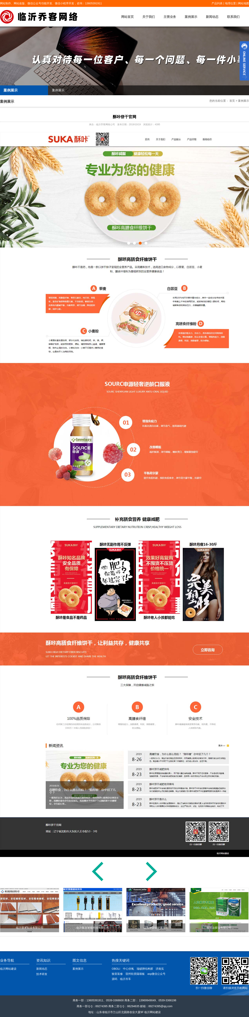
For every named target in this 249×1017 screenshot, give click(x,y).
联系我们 (233, 16)
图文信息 (80, 960)
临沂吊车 (125, 978)
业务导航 (7, 960)
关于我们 (148, 16)
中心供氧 (128, 968)
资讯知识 (43, 960)
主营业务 (170, 16)
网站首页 (127, 16)
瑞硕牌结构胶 (145, 968)
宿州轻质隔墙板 (135, 973)
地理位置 (230, 3)
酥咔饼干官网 (124, 117)
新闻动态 (212, 16)
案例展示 (191, 16)
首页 (232, 100)
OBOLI (116, 968)
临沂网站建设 (8, 968)
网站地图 (243, 3)
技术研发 (41, 974)
